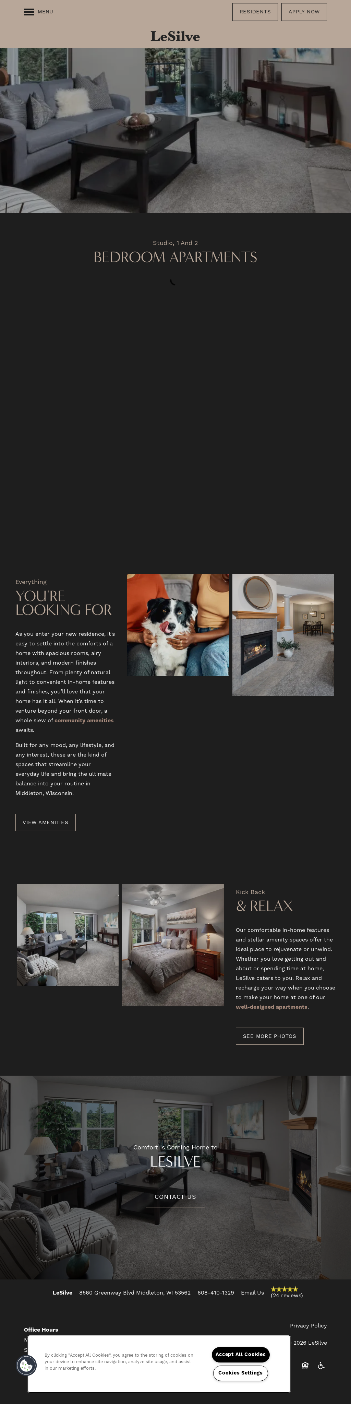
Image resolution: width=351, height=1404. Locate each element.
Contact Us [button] (175, 1197)
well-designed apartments (271, 1007)
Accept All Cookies (241, 1355)
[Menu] (38, 12)
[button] (255, 12)
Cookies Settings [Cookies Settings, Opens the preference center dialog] (240, 1373)
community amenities (84, 720)
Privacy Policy (308, 1325)
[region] (159, 1364)
